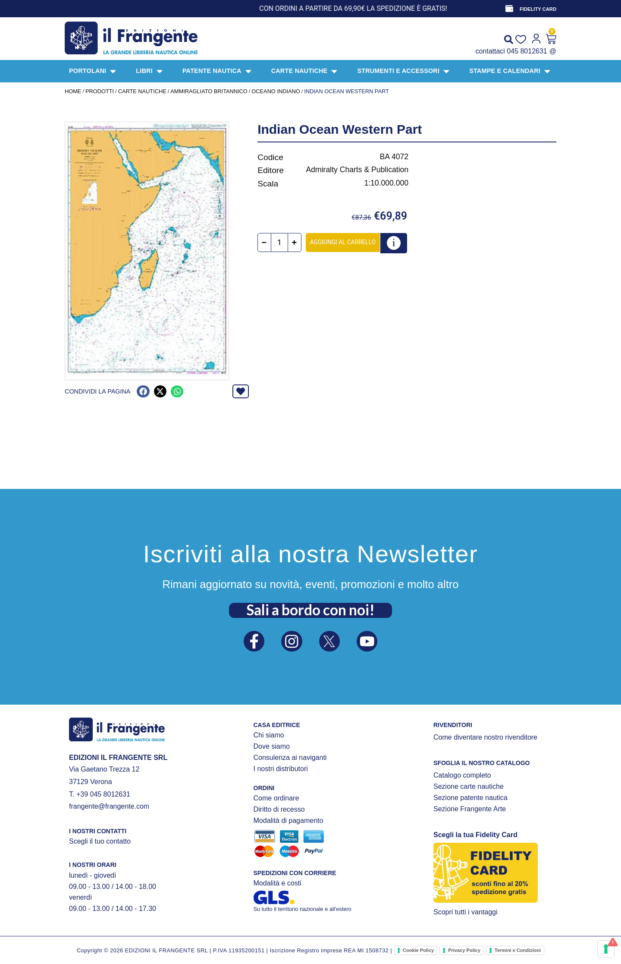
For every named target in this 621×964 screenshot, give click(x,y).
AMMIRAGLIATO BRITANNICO (208, 91)
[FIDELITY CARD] (509, 9)
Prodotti (99, 91)
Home (73, 91)
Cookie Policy (418, 950)
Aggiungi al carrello (343, 242)
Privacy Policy (464, 950)
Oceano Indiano (275, 91)
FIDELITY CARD (538, 9)
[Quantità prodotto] (279, 242)
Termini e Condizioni (518, 950)
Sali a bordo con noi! (310, 609)
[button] (143, 391)
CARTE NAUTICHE (142, 91)
